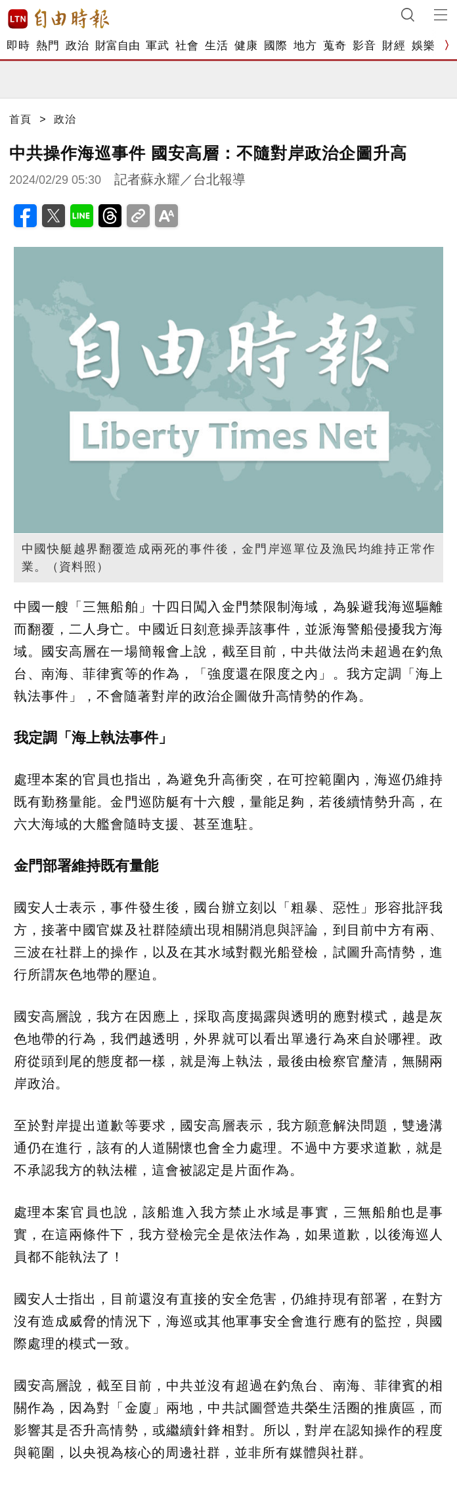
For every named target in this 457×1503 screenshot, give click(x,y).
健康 (245, 45)
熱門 (47, 45)
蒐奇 (334, 45)
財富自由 (117, 45)
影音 (364, 45)
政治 (77, 45)
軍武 (157, 45)
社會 (186, 45)
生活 (216, 45)
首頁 (20, 119)
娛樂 (423, 45)
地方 (305, 45)
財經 (393, 45)
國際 (275, 45)
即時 (18, 45)
